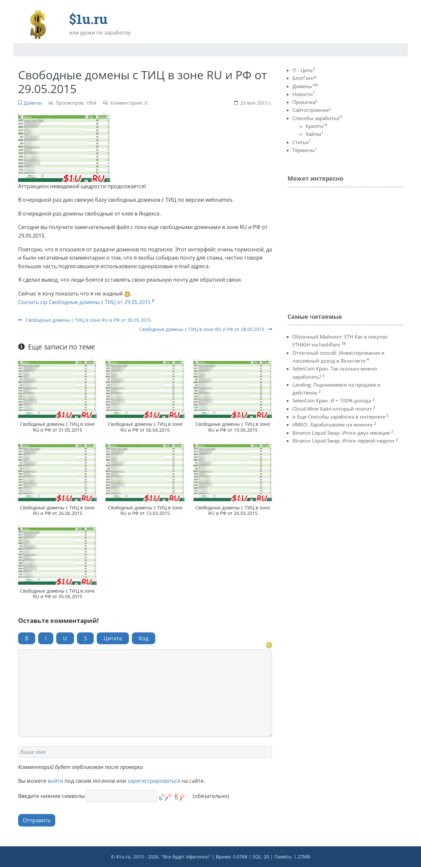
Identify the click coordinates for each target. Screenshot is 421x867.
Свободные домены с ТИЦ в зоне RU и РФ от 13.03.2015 (145, 510)
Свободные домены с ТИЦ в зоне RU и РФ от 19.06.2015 (232, 427)
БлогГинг (304, 78)
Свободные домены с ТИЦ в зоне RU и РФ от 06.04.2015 (145, 427)
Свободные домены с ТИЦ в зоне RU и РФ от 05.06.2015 (57, 593)
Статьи (301, 142)
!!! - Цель (303, 70)
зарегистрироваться (153, 780)
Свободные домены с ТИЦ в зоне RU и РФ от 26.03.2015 (232, 510)
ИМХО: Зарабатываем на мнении (332, 424)
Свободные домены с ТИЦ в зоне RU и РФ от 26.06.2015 (57, 510)
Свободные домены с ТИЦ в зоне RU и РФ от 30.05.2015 (84, 320)
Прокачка (304, 102)
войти (55, 780)
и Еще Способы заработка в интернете (338, 416)
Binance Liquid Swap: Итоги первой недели (343, 440)
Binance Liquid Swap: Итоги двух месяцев (341, 432)
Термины (304, 150)
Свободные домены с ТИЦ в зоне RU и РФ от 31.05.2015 (57, 427)
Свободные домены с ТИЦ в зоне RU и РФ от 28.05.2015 (205, 329)
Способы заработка (317, 118)
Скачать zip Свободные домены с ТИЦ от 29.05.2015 (84, 302)
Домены (33, 103)
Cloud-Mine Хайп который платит (332, 408)
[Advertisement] (336, 249)
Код (143, 638)
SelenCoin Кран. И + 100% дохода (331, 400)
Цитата (113, 638)
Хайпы (314, 134)
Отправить (37, 820)
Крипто (316, 126)
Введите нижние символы (51, 796)
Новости (303, 94)
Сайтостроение (311, 110)
